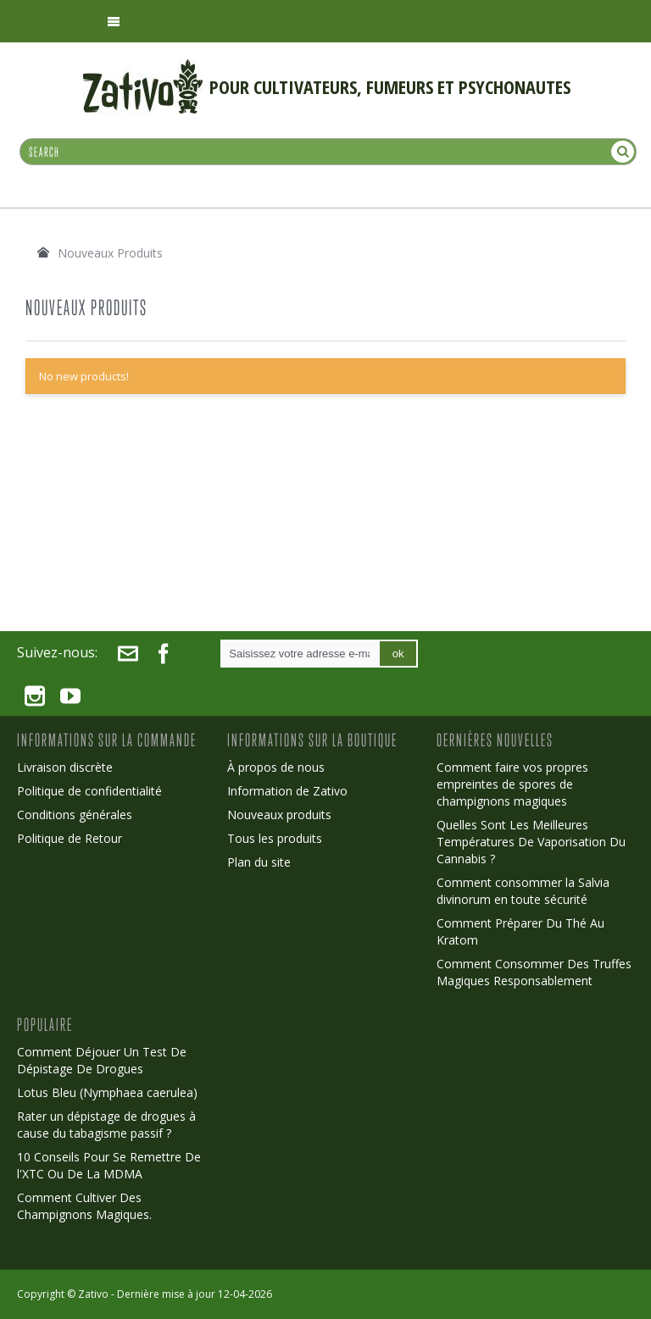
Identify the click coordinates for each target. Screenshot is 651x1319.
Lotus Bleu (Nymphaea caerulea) (107, 1092)
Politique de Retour (69, 838)
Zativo (93, 1294)
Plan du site (259, 862)
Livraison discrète (65, 767)
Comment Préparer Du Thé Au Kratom (520, 931)
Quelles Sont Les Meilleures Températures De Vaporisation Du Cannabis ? (531, 842)
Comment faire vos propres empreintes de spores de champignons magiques (512, 784)
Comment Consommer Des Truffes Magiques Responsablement (534, 972)
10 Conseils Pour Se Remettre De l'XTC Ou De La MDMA (109, 1165)
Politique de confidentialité (89, 791)
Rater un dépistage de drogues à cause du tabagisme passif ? (106, 1124)
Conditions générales (74, 814)
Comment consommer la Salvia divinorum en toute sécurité (523, 890)
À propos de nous (276, 767)
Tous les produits (274, 838)
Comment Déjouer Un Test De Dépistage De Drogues (101, 1060)
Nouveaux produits (279, 814)
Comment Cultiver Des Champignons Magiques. (84, 1205)
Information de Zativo (287, 791)
